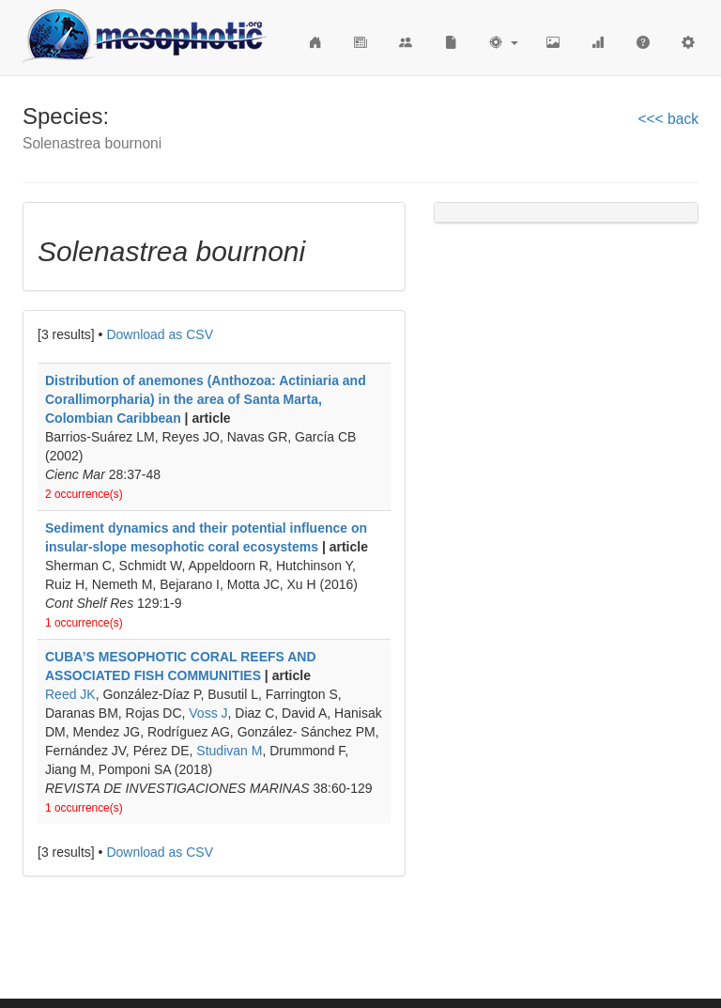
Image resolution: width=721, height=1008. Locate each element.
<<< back (667, 119)
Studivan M (229, 750)
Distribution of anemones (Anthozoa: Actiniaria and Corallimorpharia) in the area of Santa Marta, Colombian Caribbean (205, 399)
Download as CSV (159, 334)
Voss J (208, 713)
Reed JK (70, 694)
